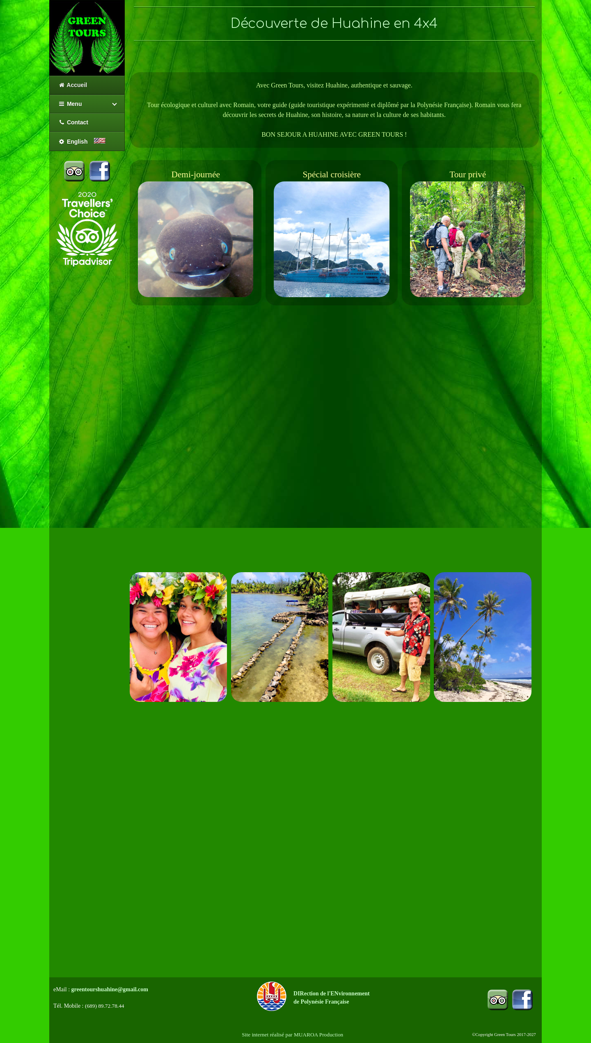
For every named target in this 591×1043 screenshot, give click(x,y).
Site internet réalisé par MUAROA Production (292, 1035)
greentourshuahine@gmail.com (109, 989)
